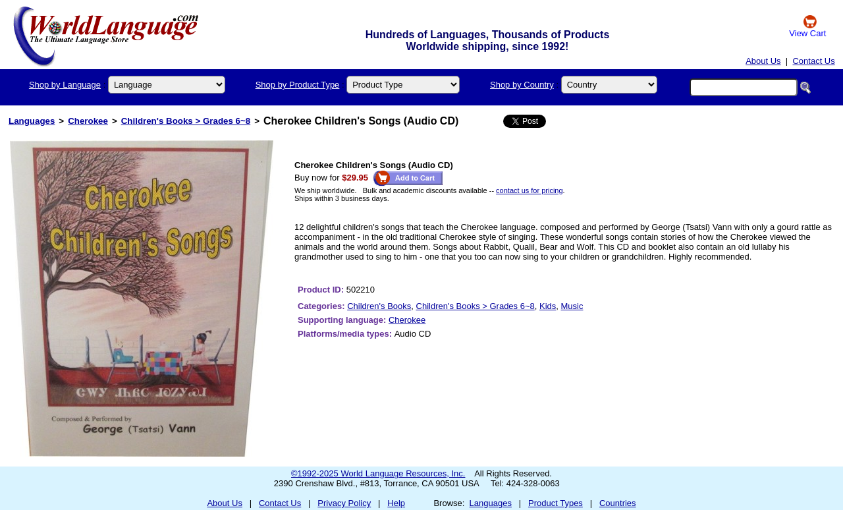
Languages (32, 121)
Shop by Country (522, 85)
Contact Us (813, 61)
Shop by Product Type (298, 85)
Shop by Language (65, 85)
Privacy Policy (344, 503)
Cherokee (88, 121)
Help (396, 503)
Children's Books (379, 306)
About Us (763, 61)
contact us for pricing (529, 190)
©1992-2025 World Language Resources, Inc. (378, 473)
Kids (547, 306)
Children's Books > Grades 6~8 (186, 121)
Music (572, 306)
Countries (617, 503)
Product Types (555, 503)
